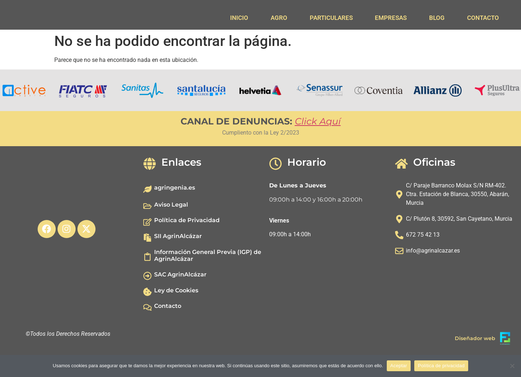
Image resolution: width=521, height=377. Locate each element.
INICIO (239, 17)
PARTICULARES (331, 17)
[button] (7, 110)
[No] (512, 365)
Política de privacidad (441, 365)
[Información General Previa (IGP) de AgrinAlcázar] (147, 277)
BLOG (437, 17)
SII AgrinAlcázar (178, 256)
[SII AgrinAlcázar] (147, 258)
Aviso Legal (171, 224)
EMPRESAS (391, 17)
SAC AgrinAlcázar (180, 294)
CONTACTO (483, 17)
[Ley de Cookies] (147, 312)
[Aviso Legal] (147, 226)
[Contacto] (147, 327)
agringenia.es (174, 207)
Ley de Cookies (176, 310)
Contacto (167, 326)
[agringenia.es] (147, 209)
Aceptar (398, 365)
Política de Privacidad (187, 240)
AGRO (279, 17)
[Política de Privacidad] (147, 242)
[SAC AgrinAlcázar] (147, 296)
